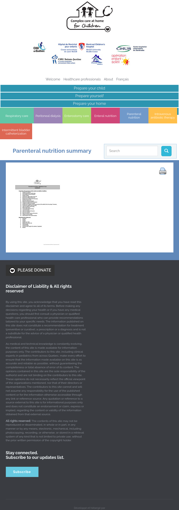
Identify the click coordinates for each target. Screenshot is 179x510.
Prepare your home (89, 103)
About (108, 79)
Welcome (53, 79)
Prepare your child (89, 88)
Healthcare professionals (82, 79)
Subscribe (22, 457)
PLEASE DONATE (30, 256)
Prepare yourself (89, 96)
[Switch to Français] (122, 79)
